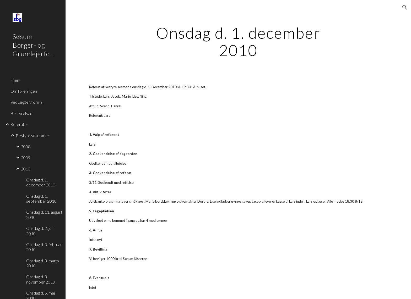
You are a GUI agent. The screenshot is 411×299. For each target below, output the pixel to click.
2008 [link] (25, 146)
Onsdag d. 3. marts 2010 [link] (42, 263)
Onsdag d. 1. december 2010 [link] (40, 182)
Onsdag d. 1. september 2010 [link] (41, 198)
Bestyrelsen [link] (21, 113)
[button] (404, 7)
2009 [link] (25, 157)
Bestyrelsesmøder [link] (32, 135)
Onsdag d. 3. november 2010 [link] (40, 279)
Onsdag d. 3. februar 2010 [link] (44, 247)
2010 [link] (25, 168)
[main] (238, 41)
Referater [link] (19, 124)
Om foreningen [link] (23, 90)
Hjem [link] (15, 79)
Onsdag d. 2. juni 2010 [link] (40, 231)
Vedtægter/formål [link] (26, 101)
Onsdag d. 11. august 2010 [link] (44, 214)
